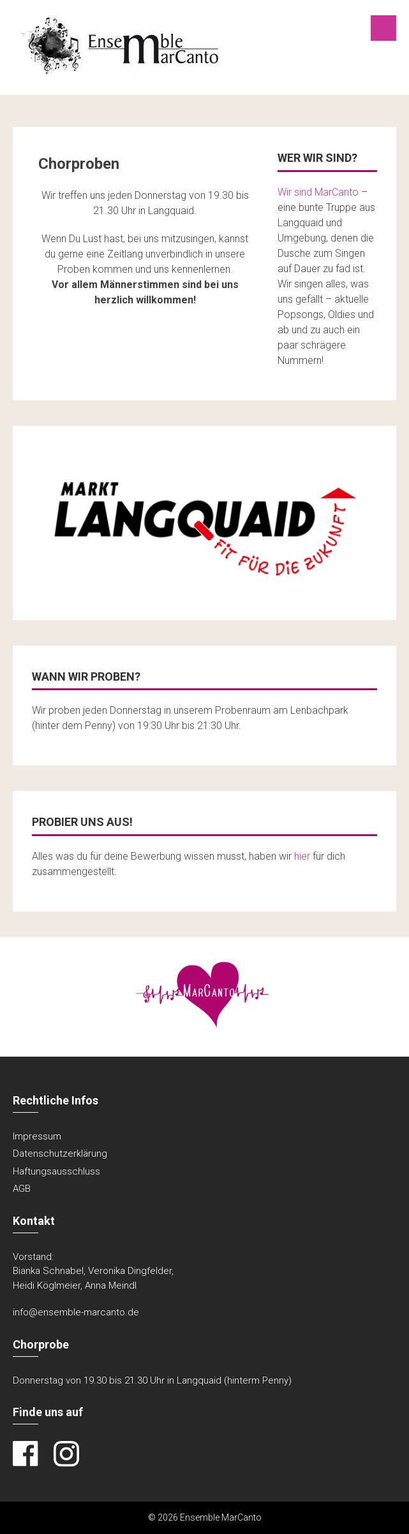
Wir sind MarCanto (318, 192)
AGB (22, 1188)
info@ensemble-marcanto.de (76, 1312)
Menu (383, 28)
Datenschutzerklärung (60, 1153)
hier (302, 856)
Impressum (37, 1136)
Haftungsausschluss (56, 1171)
